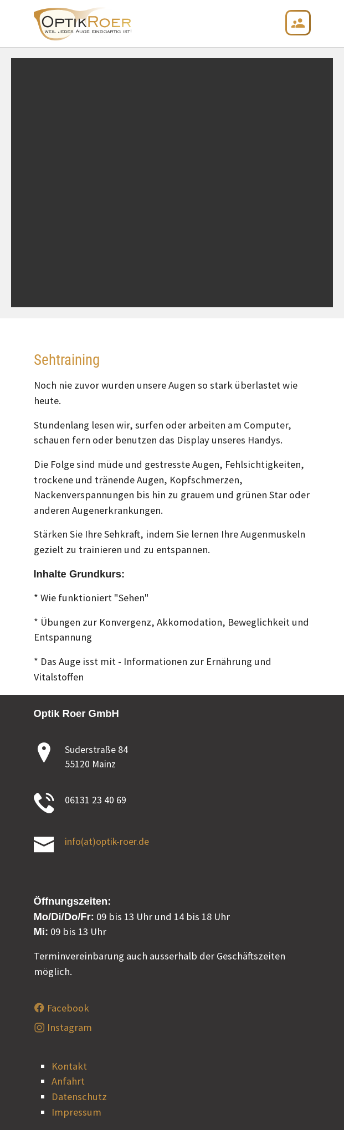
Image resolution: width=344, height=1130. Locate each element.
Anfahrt (68, 1081)
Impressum (76, 1112)
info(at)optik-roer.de (107, 841)
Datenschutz (79, 1096)
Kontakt (69, 1066)
